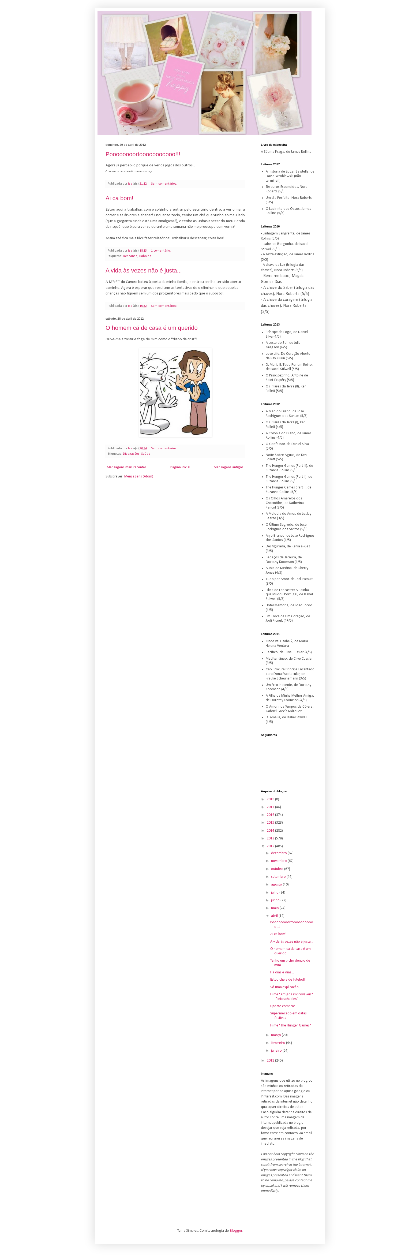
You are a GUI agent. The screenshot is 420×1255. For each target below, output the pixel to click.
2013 (271, 838)
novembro (279, 861)
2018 (271, 799)
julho (275, 893)
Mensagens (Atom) (138, 477)
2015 (271, 823)
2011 (271, 1061)
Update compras (282, 1006)
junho (275, 900)
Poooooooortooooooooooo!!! (143, 154)
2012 (271, 846)
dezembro (279, 853)
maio (275, 908)
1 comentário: (161, 250)
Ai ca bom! (119, 198)
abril (275, 916)
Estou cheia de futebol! (287, 980)
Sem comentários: (164, 183)
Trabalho (145, 256)
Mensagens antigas (228, 467)
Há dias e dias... (282, 972)
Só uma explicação (284, 987)
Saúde (145, 453)
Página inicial (180, 467)
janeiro (277, 1051)
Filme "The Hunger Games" (290, 1026)
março (276, 1035)
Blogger (236, 1231)
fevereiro (278, 1043)
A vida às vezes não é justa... (144, 270)
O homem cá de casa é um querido (152, 327)
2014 (271, 831)
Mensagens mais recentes (127, 467)
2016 (271, 815)
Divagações (131, 453)
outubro (277, 869)
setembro (279, 877)
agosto (277, 885)
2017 (271, 807)
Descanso (130, 256)
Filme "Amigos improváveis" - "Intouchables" (291, 996)
